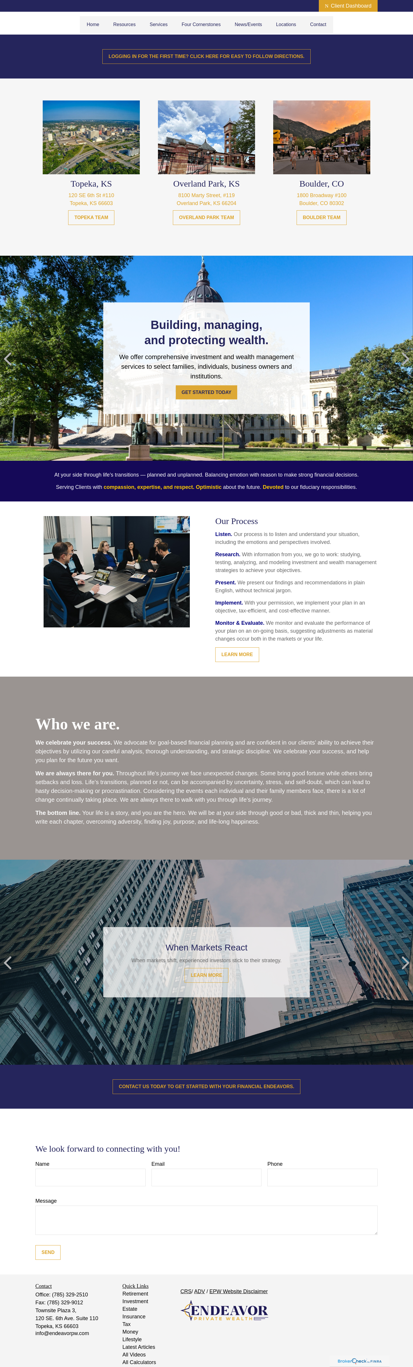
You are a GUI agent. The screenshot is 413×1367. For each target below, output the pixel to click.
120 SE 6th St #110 (91, 195)
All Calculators (139, 1362)
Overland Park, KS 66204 (206, 203)
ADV (199, 1291)
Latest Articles (139, 1347)
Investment (135, 1301)
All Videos (134, 1355)
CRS (186, 1291)
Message (46, 1201)
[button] (93, 24)
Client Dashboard (348, 6)
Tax (127, 1324)
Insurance (134, 1317)
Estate (130, 1309)
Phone (275, 1164)
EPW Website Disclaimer (238, 1291)
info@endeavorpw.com (62, 1333)
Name (42, 1164)
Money (130, 1332)
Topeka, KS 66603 (91, 203)
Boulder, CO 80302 (321, 203)
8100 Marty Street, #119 (206, 195)
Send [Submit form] (48, 1252)
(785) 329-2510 (70, 1295)
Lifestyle (132, 1339)
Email (158, 1164)
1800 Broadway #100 (322, 195)
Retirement (135, 1294)
